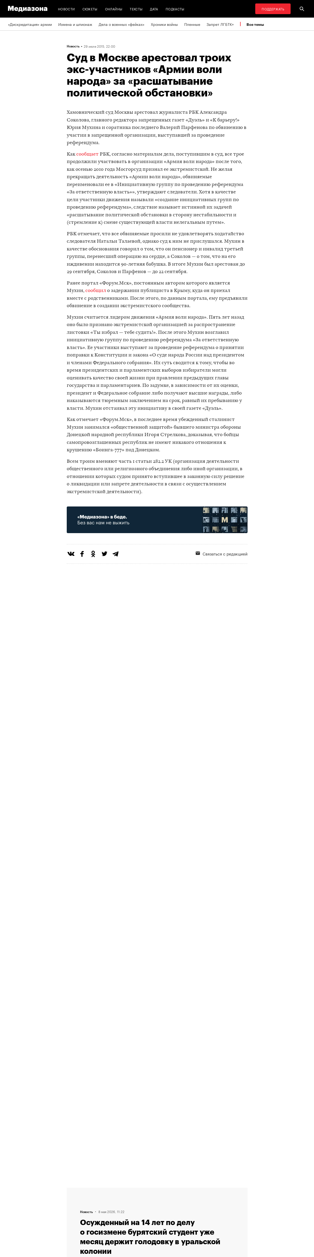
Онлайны (114, 8)
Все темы (255, 24)
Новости (66, 8)
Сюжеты (90, 8)
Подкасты (175, 8)
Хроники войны (164, 24)
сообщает (87, 154)
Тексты (136, 8)
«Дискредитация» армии (30, 24)
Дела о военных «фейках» (121, 24)
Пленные (192, 24)
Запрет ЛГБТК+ (220, 24)
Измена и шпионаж (75, 24)
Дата (154, 8)
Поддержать (273, 8)
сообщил (95, 291)
